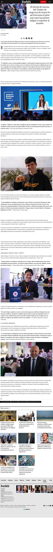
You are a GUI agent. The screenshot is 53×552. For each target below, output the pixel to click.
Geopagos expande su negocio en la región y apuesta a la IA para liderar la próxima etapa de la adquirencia (26, 448)
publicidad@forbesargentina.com (6, 492)
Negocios (22, 480)
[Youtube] (50, 506)
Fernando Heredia (5, 33)
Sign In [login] (49, 1)
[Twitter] (46, 506)
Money (16, 480)
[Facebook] (44, 506)
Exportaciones (22, 401)
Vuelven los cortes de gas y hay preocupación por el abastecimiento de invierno (26, 425)
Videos (39, 480)
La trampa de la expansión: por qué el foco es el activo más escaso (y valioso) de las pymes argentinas (26, 471)
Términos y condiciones (31, 505)
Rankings (34, 480)
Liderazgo (10, 480)
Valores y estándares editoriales (20, 505)
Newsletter (7, 505)
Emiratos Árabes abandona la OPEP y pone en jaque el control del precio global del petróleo (44, 425)
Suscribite (43, 1)
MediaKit (2, 505)
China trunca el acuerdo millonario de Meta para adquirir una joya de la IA (44, 446)
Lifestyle (28, 480)
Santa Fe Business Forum (34, 401)
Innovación (3, 480)
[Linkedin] (52, 506)
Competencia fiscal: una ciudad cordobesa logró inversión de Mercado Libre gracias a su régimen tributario (8, 426)
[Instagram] (48, 506)
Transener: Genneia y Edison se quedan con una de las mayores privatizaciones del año (8, 447)
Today (50, 480)
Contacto (11, 505)
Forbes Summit (44, 481)
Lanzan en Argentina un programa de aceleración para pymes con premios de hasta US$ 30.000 (8, 470)
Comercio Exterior (5, 401)
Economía (14, 401)
